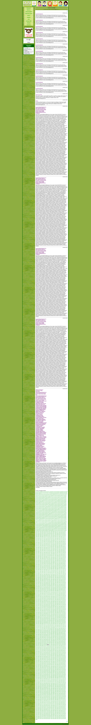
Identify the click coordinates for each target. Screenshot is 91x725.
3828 (59, 684)
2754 (55, 626)
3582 (48, 671)
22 (54, 491)
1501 (46, 558)
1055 (50, 534)
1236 (59, 543)
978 (65, 529)
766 (62, 521)
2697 (38, 623)
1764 (59, 572)
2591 (50, 617)
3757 (46, 681)
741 (57, 520)
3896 (36, 689)
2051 (57, 588)
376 (45, 505)
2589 (46, 617)
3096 (36, 645)
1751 (65, 571)
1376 (51, 551)
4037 (61, 696)
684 (65, 517)
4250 (40, 708)
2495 (50, 612)
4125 (46, 701)
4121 (38, 701)
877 (40, 526)
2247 (65, 598)
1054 (48, 534)
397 (45, 506)
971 (55, 529)
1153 (53, 539)
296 (51, 501)
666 (39, 517)
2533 (61, 614)
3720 (36, 679)
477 (39, 509)
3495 (65, 666)
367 (62, 504)
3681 (53, 676)
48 (49, 492)
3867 (42, 687)
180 (65, 496)
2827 (42, 630)
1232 (51, 543)
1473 (53, 556)
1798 (63, 574)
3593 (38, 672)
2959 (50, 637)
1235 (57, 543)
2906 (40, 635)
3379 (57, 660)
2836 (59, 630)
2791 (65, 628)
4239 (50, 707)
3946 (40, 691)
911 (59, 527)
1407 (50, 553)
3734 (63, 679)
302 (59, 501)
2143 (50, 593)
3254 (63, 653)
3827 (57, 684)
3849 (38, 686)
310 (40, 502)
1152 (51, 539)
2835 (57, 630)
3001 (38, 640)
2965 (61, 637)
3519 (50, 668)
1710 (48, 569)
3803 (42, 683)
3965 (46, 692)
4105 (38, 700)
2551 (65, 615)
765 (61, 521)
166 (45, 496)
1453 (46, 555)
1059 (57, 534)
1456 (51, 555)
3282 (55, 655)
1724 (44, 570)
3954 (55, 691)
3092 (59, 644)
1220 (59, 542)
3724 (44, 679)
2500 (59, 612)
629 (46, 515)
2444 (44, 609)
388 (62, 505)
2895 (50, 634)
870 (61, 525)
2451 (57, 609)
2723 (57, 624)
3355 (42, 659)
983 (42, 530)
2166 (63, 594)
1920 (51, 581)
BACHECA (29, 8)
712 (45, 519)
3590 (63, 671)
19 (51, 491)
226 (40, 499)
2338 (55, 603)
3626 (40, 674)
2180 (59, 595)
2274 (55, 600)
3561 (38, 670)
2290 (55, 601)
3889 (53, 688)
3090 (55, 644)
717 (52, 519)
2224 (51, 597)
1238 (63, 543)
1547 (42, 561)
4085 (61, 698)
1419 (42, 554)
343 (58, 503)
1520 (51, 559)
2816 (51, 629)
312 (43, 502)
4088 (36, 699)
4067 (57, 697)
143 (42, 495)
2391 (65, 606)
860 (46, 525)
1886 (48, 579)
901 (45, 527)
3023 (50, 641)
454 (36, 508)
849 (61, 524)
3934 (48, 690)
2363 (42, 605)
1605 (61, 563)
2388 (59, 606)
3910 (63, 689)
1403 (42, 553)
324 (61, 502)
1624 (36, 565)
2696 (36, 623)
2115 (57, 591)
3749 (61, 680)
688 (40, 518)
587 (46, 514)
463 (49, 508)
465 (52, 508)
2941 (46, 636)
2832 (51, 630)
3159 (65, 648)
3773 (46, 682)
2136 (36, 593)
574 (58, 513)
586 (45, 514)
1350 (63, 549)
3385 (38, 661)
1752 (36, 572)
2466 (55, 610)
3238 (63, 652)
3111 (65, 645)
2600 (36, 618)
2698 (40, 623)
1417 (38, 554)
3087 (50, 644)
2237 (46, 598)
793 (40, 522)
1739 (42, 571)
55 (57, 492)
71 (42, 493)
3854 (48, 686)
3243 (42, 653)
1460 (59, 555)
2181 (61, 595)
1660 (44, 567)
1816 (36, 575)
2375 (65, 605)
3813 (61, 683)
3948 (44, 691)
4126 (48, 701)
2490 (40, 612)
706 (36, 519)
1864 (36, 578)
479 (42, 509)
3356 (44, 659)
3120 (51, 646)
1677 (46, 568)
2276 (59, 600)
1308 (44, 548)
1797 (61, 574)
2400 (51, 607)
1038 (48, 533)
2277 (61, 600)
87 (59, 493)
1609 (38, 564)
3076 (59, 643)
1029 (61, 532)
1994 (40, 585)
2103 (65, 590)
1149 (46, 539)
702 (61, 518)
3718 (63, 678)
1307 (42, 548)
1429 (61, 554)
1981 (46, 584)
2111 (50, 591)
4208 (51, 705)
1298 (55, 547)
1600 (51, 563)
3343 (50, 658)
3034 (40, 642)
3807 (50, 683)
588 (48, 514)
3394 (55, 661)
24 (56, 491)
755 (46, 521)
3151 (50, 648)
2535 (65, 614)
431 (64, 507)
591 (52, 514)
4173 (46, 703)
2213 (61, 596)
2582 (63, 616)
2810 (40, 629)
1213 (46, 542)
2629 (61, 619)
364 (58, 504)
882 (48, 526)
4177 (53, 703)
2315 (42, 602)
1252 (59, 544)
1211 (42, 542)
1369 (38, 551)
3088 (51, 644)
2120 (36, 592)
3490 (55, 666)
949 (54, 528)
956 (64, 528)
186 (43, 497)
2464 (51, 610)
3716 (59, 678)
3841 (53, 685)
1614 (48, 564)
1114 (40, 537)
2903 (65, 634)
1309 (46, 548)
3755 (42, 681)
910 (58, 527)
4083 (57, 698)
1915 (42, 581)
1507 (57, 558)
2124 (44, 592)
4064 (51, 697)
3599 (50, 672)
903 (48, 527)
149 (51, 495)
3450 (40, 664)
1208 (36, 542)
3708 (44, 678)
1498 (40, 558)
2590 (48, 617)
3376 (51, 660)
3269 (61, 654)
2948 (59, 636)
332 (42, 503)
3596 (44, 672)
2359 (65, 604)
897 (39, 527)
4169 (38, 703)
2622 (48, 619)
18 (50, 491)
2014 (48, 586)
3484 (44, 666)
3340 (44, 658)
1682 (55, 568)
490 (58, 509)
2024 (36, 587)
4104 (36, 700)
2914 (55, 635)
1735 (65, 570)
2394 (40, 607)
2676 (59, 622)
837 (43, 524)
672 (48, 517)
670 (45, 517)
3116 (44, 646)
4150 (63, 702)
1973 (61, 583)
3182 (48, 649)
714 (48, 519)
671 (46, 517)
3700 (59, 677)
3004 (44, 640)
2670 (48, 622)
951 (57, 528)
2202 (40, 596)
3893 (61, 688)
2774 (63, 627)
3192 (36, 650)
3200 (51, 650)
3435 (42, 663)
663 (65, 516)
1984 (51, 584)
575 (59, 513)
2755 (57, 626)
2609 (53, 618)
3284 (59, 655)
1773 (46, 573)
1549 (46, 561)
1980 (44, 584)
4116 (59, 700)
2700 (44, 623)
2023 (65, 586)
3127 (65, 646)
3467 (42, 665)
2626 (55, 619)
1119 (50, 537)
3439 (50, 663)
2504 (36, 613)
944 (46, 528)
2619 (42, 619)
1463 (65, 555)
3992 (36, 694)
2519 (65, 613)
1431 (65, 554)
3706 (40, 678)
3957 (61, 691)
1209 (38, 542)
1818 (40, 575)
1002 (40, 531)
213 (52, 498)
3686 (63, 676)
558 (65, 512)
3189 (61, 649)
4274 (55, 709)
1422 (48, 554)
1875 (57, 578)
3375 (50, 660)
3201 (53, 650)
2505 (38, 613)
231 (48, 499)
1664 (51, 567)
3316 (59, 656)
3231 (50, 652)
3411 (57, 662)
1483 (42, 557)
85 (57, 493)
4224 (51, 706)
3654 (63, 675)
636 (57, 515)
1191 (65, 541)
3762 (55, 681)
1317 (61, 548)
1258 (40, 545)
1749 (61, 571)
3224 (36, 652)
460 (45, 508)
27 (59, 491)
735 (48, 520)
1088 (51, 535)
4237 (46, 707)
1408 (51, 553)
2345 (38, 604)
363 (57, 504)
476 (37, 509)
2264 (36, 600)
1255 (65, 544)
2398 (48, 607)
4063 (50, 697)
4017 (53, 695)
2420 (59, 608)
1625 (38, 565)
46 (47, 492)
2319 (50, 602)
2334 (48, 603)
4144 (51, 702)
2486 (63, 611)
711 (43, 519)
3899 (42, 689)
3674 (40, 676)
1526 (63, 559)
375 (43, 505)
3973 (61, 692)
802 (54, 522)
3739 (42, 680)
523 (45, 511)
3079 (65, 643)
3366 (63, 659)
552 (57, 512)
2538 (40, 615)
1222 (63, 542)
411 (65, 506)
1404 (44, 553)
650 (46, 516)
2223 (50, 597)
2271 (50, 600)
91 (63, 493)
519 (39, 511)
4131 (57, 701)
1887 (50, 579)
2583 (65, 616)
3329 (53, 657)
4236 (44, 707)
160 (36, 496)
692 (46, 518)
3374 (48, 660)
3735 (65, 679)
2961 (53, 637)
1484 (44, 557)
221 (64, 498)
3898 (40, 689)
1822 (48, 575)
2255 (50, 599)
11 (42, 491)
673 (49, 517)
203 (37, 498)
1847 (65, 576)
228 (43, 499)
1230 (48, 543)
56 (58, 492)
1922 (55, 581)
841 (49, 524)
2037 (61, 587)
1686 (63, 568)
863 (51, 525)
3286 (63, 655)
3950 (48, 691)
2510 (48, 613)
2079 (50, 589)
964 (45, 529)
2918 (63, 635)
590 (51, 514)
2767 (50, 627)
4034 (55, 696)
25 (57, 491)
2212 (59, 596)
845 (55, 524)
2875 (42, 633)
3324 (44, 657)
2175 (50, 595)
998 (64, 530)
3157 (61, 648)
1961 (38, 583)
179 (64, 496)
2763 (42, 627)
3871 (50, 687)
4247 (65, 707)
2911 (50, 635)
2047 (50, 588)
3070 (48, 643)
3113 (38, 646)
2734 (48, 625)
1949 (46, 582)
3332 (59, 657)
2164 (59, 594)
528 (52, 511)
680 (59, 517)
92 (64, 493)
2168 (36, 595)
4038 (63, 696)
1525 (61, 559)
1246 (48, 544)
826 (58, 523)
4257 (53, 708)
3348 (59, 658)
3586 (55, 671)
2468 (59, 610)
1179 (42, 541)
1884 (44, 579)
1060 (59, 534)
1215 (50, 542)
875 (37, 526)
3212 (44, 651)
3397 (61, 661)
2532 (59, 614)
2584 (36, 617)
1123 (57, 537)
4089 (38, 699)
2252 (44, 599)
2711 (65, 623)
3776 (51, 682)
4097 (53, 699)
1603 (57, 563)
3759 (50, 681)
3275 (42, 655)
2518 (63, 613)
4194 (55, 704)
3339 (42, 658)
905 (51, 527)
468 (57, 508)
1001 (38, 531)
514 (62, 510)
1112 (36, 537)
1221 (61, 542)
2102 (63, 590)
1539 (57, 560)
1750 (63, 571)
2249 (38, 599)
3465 (38, 665)
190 (49, 497)
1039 (50, 533)
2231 (65, 597)
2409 (38, 608)
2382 (48, 606)
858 (43, 525)
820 (49, 523)
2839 (65, 630)
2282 (40, 601)
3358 (48, 659)
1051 (42, 534)
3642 (40, 675)
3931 (42, 690)
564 (43, 513)
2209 (53, 596)
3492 (59, 666)
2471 (65, 610)
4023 (65, 695)
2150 (63, 593)
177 (61, 496)
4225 (53, 706)
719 (55, 519)
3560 (36, 670)
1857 (53, 577)
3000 (36, 640)
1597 (46, 563)
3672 (36, 676)
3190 (63, 649)
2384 (51, 606)
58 (60, 492)
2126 (48, 592)
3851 (42, 686)
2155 (42, 594)
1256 (36, 545)
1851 (42, 577)
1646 (48, 566)
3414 (63, 662)
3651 (57, 675)
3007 (50, 640)
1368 (36, 551)
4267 (42, 709)
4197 (61, 704)
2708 (59, 623)
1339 (42, 549)
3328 (51, 657)
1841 (53, 576)
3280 (51, 655)
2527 (50, 614)
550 (54, 512)
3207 (65, 650)
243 (65, 499)
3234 (55, 652)
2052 (59, 588)
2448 (51, 609)
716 (51, 519)
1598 (48, 563)
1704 (36, 569)
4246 (63, 707)
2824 (36, 630)
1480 (36, 557)
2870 (63, 632)
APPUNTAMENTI (28, 11)
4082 (55, 698)
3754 (40, 681)
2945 (53, 636)
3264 (51, 654)
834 (39, 524)
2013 (46, 586)
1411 (57, 553)
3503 (50, 667)
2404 (59, 607)
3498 (40, 667)
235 (54, 499)
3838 (48, 685)
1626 (40, 565)
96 (37, 494)
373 (40, 505)
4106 (40, 700)
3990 (63, 693)
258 (57, 500)
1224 (36, 543)
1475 (57, 556)
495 (65, 509)
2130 (55, 592)
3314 (55, 656)
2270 (48, 600)
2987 (42, 639)
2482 (55, 611)
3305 (38, 656)
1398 (63, 552)
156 (61, 495)
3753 (38, 681)
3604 (59, 672)
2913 (53, 635)
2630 (63, 619)
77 (48, 493)
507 (52, 510)
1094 (63, 535)
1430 (63, 554)
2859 (42, 632)
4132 (59, 701)
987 (48, 530)
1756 (44, 572)
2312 (36, 602)
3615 (50, 673)
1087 (50, 535)
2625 (53, 619)
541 (40, 512)
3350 (63, 658)
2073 (38, 589)
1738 (40, 571)
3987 (57, 693)
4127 (50, 701)
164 (42, 496)
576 (61, 513)
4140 (44, 702)
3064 (36, 643)
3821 (46, 684)
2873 (38, 633)
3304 (36, 656)
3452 (44, 664)
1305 (38, 548)
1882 (40, 579)
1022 (48, 532)
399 (48, 506)
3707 (42, 678)
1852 (44, 577)
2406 (63, 607)
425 (55, 507)
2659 (57, 621)
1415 (65, 553)
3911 (65, 689)
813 (39, 523)
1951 (50, 582)
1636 (59, 565)
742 (58, 520)
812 (37, 523)
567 (48, 513)
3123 (57, 646)
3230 (48, 652)
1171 (57, 540)
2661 (61, 621)
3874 (55, 687)
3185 (53, 649)
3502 (48, 667)
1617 (53, 564)
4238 (48, 707)
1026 (55, 532)
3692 (44, 677)
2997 (61, 639)
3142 (63, 647)
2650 (40, 621)
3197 (46, 650)
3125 (61, 646)
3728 (51, 679)
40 (41, 492)
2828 (44, 630)
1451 (42, 555)
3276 (44, 655)
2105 (38, 591)
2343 (65, 603)
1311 (50, 548)
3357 (46, 659)
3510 (63, 667)
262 (62, 500)
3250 (55, 653)
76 (47, 493)
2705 (53, 623)
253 (49, 500)
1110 (63, 536)
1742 (48, 571)
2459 (42, 610)
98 (39, 494)
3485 (46, 666)
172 (54, 496)
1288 (36, 547)
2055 (65, 588)
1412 (59, 553)
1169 (53, 540)
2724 (59, 624)
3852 (44, 686)
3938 (55, 690)
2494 (48, 612)
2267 (42, 600)
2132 (59, 592)
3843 (57, 685)
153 (57, 495)
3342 (48, 658)
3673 (38, 676)
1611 (42, 564)
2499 (57, 612)
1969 (53, 583)
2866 (55, 632)
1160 (36, 540)
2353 (53, 604)
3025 (53, 641)
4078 (48, 698)
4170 (40, 703)
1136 (51, 538)
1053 (46, 534)
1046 (63, 533)
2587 (42, 617)
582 (39, 514)
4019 (57, 695)
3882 (40, 688)
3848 (36, 686)
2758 (63, 626)
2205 (46, 596)
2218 (40, 597)
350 (37, 504)
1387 (42, 552)
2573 (46, 616)
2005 (61, 585)
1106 (55, 536)
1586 (55, 562)
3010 (55, 640)
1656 (36, 567)
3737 (38, 680)
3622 (63, 673)
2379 (42, 606)
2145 (53, 593)
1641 (38, 566)
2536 (36, 615)
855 (39, 525)
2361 (38, 605)
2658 (55, 621)
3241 (38, 653)
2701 (46, 623)
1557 (61, 561)
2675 (57, 622)
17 (49, 491)
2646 (63, 620)
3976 (36, 693)
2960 (51, 637)
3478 (63, 665)
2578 (55, 616)
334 (45, 503)
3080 (36, 644)
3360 (51, 659)
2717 (46, 624)
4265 (38, 709)
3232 (51, 652)
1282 (55, 546)
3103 (50, 645)
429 (61, 507)
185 (42, 497)
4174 (48, 703)
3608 (36, 673)
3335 (65, 657)
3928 (36, 690)
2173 (46, 595)
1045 (61, 533)
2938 (40, 636)
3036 (44, 642)
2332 (44, 603)
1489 (53, 557)
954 (61, 528)
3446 (63, 663)
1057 (53, 534)
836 (42, 524)
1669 (61, 567)
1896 (36, 580)
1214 (48, 542)
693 (48, 518)
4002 (55, 694)
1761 (53, 572)
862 (49, 525)
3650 (55, 675)
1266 (55, 545)
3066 (40, 643)
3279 (50, 655)
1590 (63, 562)
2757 (61, 626)
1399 (65, 552)
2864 (51, 632)
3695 (50, 677)
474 (65, 508)
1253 (61, 544)
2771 (57, 627)
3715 (57, 678)
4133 (61, 701)
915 (65, 527)
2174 (48, 595)
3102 (48, 645)
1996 (44, 585)
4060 (44, 697)
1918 (48, 581)
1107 (57, 536)
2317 (46, 602)
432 (65, 507)
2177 (53, 595)
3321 (38, 657)
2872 (36, 633)
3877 (61, 687)
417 (43, 507)
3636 (59, 674)
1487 (50, 557)
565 (45, 513)
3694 (48, 677)
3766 (63, 681)
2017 (53, 586)
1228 (44, 543)
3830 (63, 684)
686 (37, 518)
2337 (53, 603)
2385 (53, 606)
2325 (61, 602)
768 (65, 521)
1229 (46, 543)
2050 (55, 588)
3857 (53, 686)
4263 (65, 708)
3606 (63, 672)
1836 (44, 576)
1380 (59, 551)
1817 (38, 575)
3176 (36, 649)
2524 (44, 614)
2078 (48, 589)
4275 (57, 709)
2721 (53, 624)
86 (58, 493)
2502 (63, 612)
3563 (42, 670)
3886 (48, 688)
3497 (38, 667)
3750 (63, 680)
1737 (38, 571)
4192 (51, 704)
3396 (59, 661)
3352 (36, 659)
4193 (53, 704)
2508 (44, 613)
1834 (40, 576)
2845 (46, 631)
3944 (36, 691)
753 (43, 521)
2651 (42, 621)
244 (36, 500)
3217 (53, 651)
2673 (53, 622)
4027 (42, 696)
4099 (57, 699)
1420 (44, 554)
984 (43, 530)
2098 (55, 590)
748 (36, 521)
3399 (65, 661)
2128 (51, 592)
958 (36, 529)
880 (45, 526)
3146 (40, 648)
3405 (46, 662)
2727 (65, 624)
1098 (40, 536)
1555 (57, 561)
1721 (38, 570)
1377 (53, 551)
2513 (53, 613)
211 (49, 498)
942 (43, 528)
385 (58, 505)
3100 (44, 645)
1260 (44, 545)
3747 (57, 680)
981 (39, 530)
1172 (59, 540)
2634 (40, 620)
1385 (38, 552)
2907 (42, 635)
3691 (42, 677)
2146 (55, 593)
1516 (44, 559)
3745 (53, 680)
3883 (42, 688)
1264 (51, 545)
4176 (51, 703)
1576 (36, 562)
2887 (65, 633)
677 (55, 517)
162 (39, 496)
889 (58, 526)
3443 (57, 663)
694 (49, 518)
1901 (46, 580)
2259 (57, 599)
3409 (53, 662)
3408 (51, 662)
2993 (53, 639)
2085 (61, 589)
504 (48, 510)
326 (64, 502)
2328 (36, 603)
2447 (50, 609)
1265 (53, 545)
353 (42, 504)
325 (62, 502)
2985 (38, 639)
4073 (38, 698)
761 (55, 521)
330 (39, 503)
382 (54, 505)
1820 (44, 575)
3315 (57, 656)
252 (48, 500)
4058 (40, 697)
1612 (44, 564)
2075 (42, 589)
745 (62, 520)
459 (43, 508)
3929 (38, 690)
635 (55, 515)
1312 (51, 548)
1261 (46, 545)
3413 (61, 662)
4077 (46, 698)
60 (62, 492)
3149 (46, 648)
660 (61, 516)
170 (51, 496)
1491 (57, 557)
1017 (38, 532)
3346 (55, 658)
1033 (38, 533)
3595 (42, 672)
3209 (38, 651)
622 (36, 515)
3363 (57, 659)
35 (36, 492)
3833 (38, 685)
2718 (48, 624)
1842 (55, 576)
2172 (44, 595)
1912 (36, 581)
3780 (59, 682)
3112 (36, 646)
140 (37, 495)
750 (39, 521)
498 (39, 510)
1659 (42, 567)
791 (37, 522)
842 (51, 524)
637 (58, 515)
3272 (36, 655)
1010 (55, 531)
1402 (40, 553)
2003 (57, 585)
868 (58, 525)
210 (48, 498)
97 (38, 494)
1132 (44, 538)
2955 (42, 637)
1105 (53, 536)
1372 (44, 551)
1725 (46, 570)
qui (58, 9)
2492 (44, 612)
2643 (57, 620)
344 (59, 503)
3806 (48, 683)
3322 (40, 657)
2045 (46, 588)
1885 (46, 579)
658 (58, 516)
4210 (55, 705)
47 (48, 492)
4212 (59, 705)
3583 (50, 671)
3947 (42, 691)
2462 (48, 610)
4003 (57, 694)
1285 (61, 546)
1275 (42, 546)
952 (58, 528)
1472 (51, 556)
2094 (48, 590)
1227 (42, 543)
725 (64, 519)
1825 (53, 575)
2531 (57, 614)
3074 (55, 643)
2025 (38, 587)
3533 (46, 669)
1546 (40, 561)
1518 (48, 559)
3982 (48, 693)
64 (66, 492)
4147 (57, 702)
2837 (61, 630)
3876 (59, 687)
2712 (36, 624)
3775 (50, 682)
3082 (40, 644)
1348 (59, 549)
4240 (51, 707)
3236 (59, 652)
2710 (63, 623)
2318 (48, 602)
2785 (53, 628)
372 (39, 505)
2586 (40, 617)
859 (45, 525)
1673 (38, 568)
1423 (50, 554)
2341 (61, 603)
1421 (46, 554)
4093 (46, 699)
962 (42, 529)
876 (39, 526)
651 (48, 516)
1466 (40, 556)
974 (59, 529)
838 (45, 524)
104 (47, 494)
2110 (48, 591)
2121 (38, 592)
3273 (38, 655)
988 (49, 530)
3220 (59, 651)
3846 (63, 685)
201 (65, 497)
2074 (40, 589)
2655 (50, 621)
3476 (59, 665)
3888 (51, 688)
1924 (59, 581)
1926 (63, 581)
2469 (61, 610)
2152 (36, 594)
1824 (51, 575)
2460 (44, 610)
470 (59, 508)
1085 (46, 535)
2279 (65, 600)
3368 (36, 660)
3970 (55, 692)
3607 (65, 672)
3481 (38, 666)
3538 (55, 669)
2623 (50, 619)
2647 (65, 620)
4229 (61, 706)
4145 (53, 702)
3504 (51, 667)
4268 (44, 709)
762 (57, 521)
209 (46, 498)
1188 (59, 541)
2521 (38, 614)
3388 (44, 661)
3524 (59, 668)
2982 (63, 638)
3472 (51, 665)
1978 (40, 584)
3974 (63, 692)
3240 (36, 653)
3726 (48, 679)
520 (40, 511)
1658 (40, 567)
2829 (46, 630)
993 (57, 530)
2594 (55, 617)
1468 (44, 556)
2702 (48, 623)
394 (40, 506)
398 (46, 506)
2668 (44, 622)
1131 (42, 538)
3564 (44, 670)
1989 (61, 584)
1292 (44, 547)
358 (49, 504)
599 (64, 514)
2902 (63, 634)
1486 (48, 557)
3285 (61, 655)
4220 (44, 706)
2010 (40, 586)
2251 (42, 599)
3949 (46, 691)
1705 (38, 569)
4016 (51, 695)
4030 (48, 696)
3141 (61, 647)
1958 (63, 582)
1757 (46, 572)
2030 (48, 587)
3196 (44, 650)
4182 (63, 703)
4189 (46, 704)
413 (37, 507)
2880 (51, 633)
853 (36, 525)
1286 (63, 546)
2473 (38, 611)
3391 (50, 661)
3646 (48, 675)
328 (36, 503)
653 (51, 516)
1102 (48, 536)
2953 (38, 637)
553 (58, 512)
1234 (55, 543)
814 (40, 523)
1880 (36, 579)
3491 (57, 666)
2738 (55, 625)
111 (57, 494)
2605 (46, 618)
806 (59, 522)
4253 (46, 708)
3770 (40, 682)
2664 (36, 622)
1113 (38, 537)
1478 (63, 556)
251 (46, 500)
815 (42, 523)
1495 (65, 557)
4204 (44, 705)
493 (62, 509)
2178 (55, 595)
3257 (38, 654)
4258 (55, 708)
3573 (61, 670)
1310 (48, 548)
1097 (38, 536)
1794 (55, 574)
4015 (50, 695)
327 (65, 502)
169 (49, 496)
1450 (40, 555)
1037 (46, 533)
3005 (46, 640)
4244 (59, 707)
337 (49, 503)
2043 (42, 588)
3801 (38, 683)
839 (46, 524)
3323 (42, 657)
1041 (53, 533)
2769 (53, 627)
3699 (57, 677)
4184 (36, 704)
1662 (48, 567)
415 (40, 507)
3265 (53, 654)
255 (52, 500)
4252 (44, 708)
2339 (57, 603)
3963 (42, 692)
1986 (55, 584)
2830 (48, 630)
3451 (42, 664)
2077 (46, 589)
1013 (61, 531)
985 (45, 530)
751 (40, 521)
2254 (48, 599)
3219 (57, 651)
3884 (44, 688)
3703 (65, 677)
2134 (63, 592)
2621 (46, 619)
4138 (40, 702)
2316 (44, 602)
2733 (46, 625)
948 (52, 528)
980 (37, 530)
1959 (65, 582)
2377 (38, 606)
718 (54, 519)
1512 (36, 559)
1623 (65, 564)
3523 (57, 668)
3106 (55, 645)
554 (59, 512)
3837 (46, 685)
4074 (40, 698)
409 (62, 506)
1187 (57, 541)
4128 (51, 701)
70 (41, 493)
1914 (40, 581)
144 (43, 495)
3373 (46, 660)
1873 (53, 578)
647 (42, 516)
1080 (36, 535)
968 (51, 529)
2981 (61, 638)
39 (40, 492)
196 (58, 497)
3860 (59, 686)
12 (43, 491)
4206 (48, 705)
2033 (53, 587)
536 (64, 511)
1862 (63, 577)
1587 (57, 562)
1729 (53, 570)
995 (59, 530)
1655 (65, 566)
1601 (53, 563)
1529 (38, 560)
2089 (38, 590)
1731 (57, 570)
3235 (57, 652)
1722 (40, 570)
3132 (44, 647)
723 (61, 519)
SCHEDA (28, 17)
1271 (65, 545)
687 (39, 518)
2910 (48, 635)
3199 (50, 650)
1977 (38, 584)
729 (39, 520)
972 (57, 529)
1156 (59, 539)
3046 (63, 642)
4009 (38, 695)
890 (59, 526)
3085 (46, 644)
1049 (38, 534)
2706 (55, 623)
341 (55, 503)
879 (43, 526)
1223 (65, 542)
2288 (51, 601)
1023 (50, 532)
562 (40, 513)
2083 (57, 589)
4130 (55, 701)
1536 (51, 560)
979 (36, 530)
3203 (57, 650)
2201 (38, 596)
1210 (40, 542)
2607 (50, 618)
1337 (38, 549)
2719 (50, 624)
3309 (46, 656)
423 (52, 507)
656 (55, 516)
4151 (65, 702)
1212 (44, 542)
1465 (38, 556)
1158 (63, 539)
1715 (57, 569)
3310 (48, 656)
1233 (53, 543)
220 (62, 498)
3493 (61, 666)
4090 (40, 699)
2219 (42, 597)
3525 (61, 668)
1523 (57, 559)
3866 (40, 687)
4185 (38, 704)
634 (54, 515)
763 (58, 521)
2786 (55, 628)
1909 (61, 580)
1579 (42, 562)
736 (49, 520)
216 (57, 498)
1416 (36, 554)
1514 (40, 559)
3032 (36, 642)
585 (43, 514)
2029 (46, 587)
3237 (61, 652)
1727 (50, 570)
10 (41, 491)
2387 (57, 606)
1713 (53, 569)
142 (40, 495)
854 (37, 525)
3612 (44, 673)
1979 (42, 584)
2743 (65, 625)
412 (36, 507)
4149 (61, 702)
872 (64, 525)
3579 (42, 671)
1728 (51, 570)
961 (40, 529)
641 (64, 515)
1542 (63, 560)
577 (62, 513)
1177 (38, 541)
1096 (36, 536)
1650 (55, 566)
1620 (59, 564)
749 (37, 521)
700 (58, 518)
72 (43, 493)
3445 (61, 663)
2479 (50, 611)
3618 (55, 673)
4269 (46, 709)
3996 (44, 694)
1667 (57, 567)
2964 (59, 637)
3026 (55, 641)
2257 (53, 599)
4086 (63, 698)
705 (65, 518)
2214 (63, 596)
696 (52, 518)
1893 (61, 579)
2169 (38, 595)
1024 (51, 532)
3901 (46, 689)
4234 (40, 707)
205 (40, 498)
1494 (63, 557)
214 (54, 498)
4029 (46, 696)
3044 (59, 642)
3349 (61, 658)
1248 (51, 544)
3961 (38, 692)
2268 (44, 600)
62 (64, 492)
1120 (51, 537)
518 (37, 511)
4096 (51, 699)
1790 (48, 574)
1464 (36, 556)
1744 (51, 571)
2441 (38, 609)
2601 (38, 618)
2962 (55, 637)
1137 (53, 538)
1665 (53, 567)
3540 (59, 669)
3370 (40, 660)
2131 (57, 592)
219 (61, 498)
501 (43, 510)
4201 (38, 705)
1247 (50, 544)
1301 (61, 547)
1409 (53, 553)
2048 (51, 588)
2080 (51, 589)
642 (65, 515)
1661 (46, 567)
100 (41, 494)
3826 (55, 684)
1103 (50, 536)
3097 (38, 645)
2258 (55, 599)
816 (43, 523)
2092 (44, 590)
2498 (55, 612)
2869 (61, 632)
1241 (38, 544)
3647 (50, 675)
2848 (51, 631)
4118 (63, 700)
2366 (48, 605)
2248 (36, 599)
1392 (51, 552)
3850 (40, 686)
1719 (65, 569)
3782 (63, 682)
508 (54, 510)
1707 (42, 569)
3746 (55, 680)
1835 (42, 576)
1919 (50, 581)
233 (51, 499)
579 (65, 513)
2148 (59, 593)
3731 (57, 679)
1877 (61, 578)
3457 (53, 664)
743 (59, 520)
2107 (42, 591)
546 (48, 512)
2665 (38, 622)
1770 (40, 573)
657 (57, 516)
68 (39, 493)
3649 (53, 675)
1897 (38, 580)
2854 (63, 631)
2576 (51, 616)
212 (51, 498)
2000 (51, 585)
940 (40, 528)
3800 (36, 683)
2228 (59, 597)
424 (54, 507)
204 (39, 498)
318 (52, 502)
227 (42, 499)
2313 (38, 602)
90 (62, 493)
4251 (42, 708)
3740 (44, 680)
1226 (40, 543)
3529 (38, 669)
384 (57, 505)
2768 (51, 627)
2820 (59, 629)
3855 (50, 686)
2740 (59, 625)
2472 (36, 611)
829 (62, 523)
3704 (36, 678)
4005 (61, 694)
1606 (63, 563)
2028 (44, 587)
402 (52, 506)
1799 (65, 574)
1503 (50, 558)
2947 (57, 636)
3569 (53, 670)
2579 (57, 616)
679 (58, 517)
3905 (53, 689)
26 (58, 491)
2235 (42, 598)
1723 (42, 570)
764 (59, 521)
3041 (53, 642)
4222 (48, 706)
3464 (36, 665)
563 (42, 513)
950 (55, 528)
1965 (46, 583)
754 (45, 521)
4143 (50, 702)
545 (46, 512)
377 (46, 505)
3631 (50, 674)
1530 (40, 560)
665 (37, 517)
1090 (55, 535)
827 (59, 523)
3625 (38, 674)
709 (40, 519)
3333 (61, 657)
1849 (38, 577)
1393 (53, 552)
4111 (50, 700)
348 (65, 503)
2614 (63, 618)
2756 (59, 626)
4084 (59, 698)
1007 (50, 531)
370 (36, 505)
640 (62, 515)
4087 (65, 698)
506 (51, 510)
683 (64, 517)
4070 (63, 697)
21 (53, 491)
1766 (63, 572)
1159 (65, 539)
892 (62, 526)
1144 (36, 539)
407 (59, 506)
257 (55, 500)
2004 (59, 585)
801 (52, 522)
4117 (61, 700)
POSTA (28, 15)
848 (59, 524)
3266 (55, 654)
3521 (53, 668)
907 (54, 527)
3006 (48, 640)
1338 (40, 549)
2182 (63, 595)
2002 (55, 585)
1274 (40, 546)
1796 (59, 574)
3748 (59, 680)
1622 (63, 564)
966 (48, 529)
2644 (59, 620)
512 (59, 510)
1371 (42, 551)
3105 (53, 645)
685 (36, 518)
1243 (42, 544)
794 (42, 522)
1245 (46, 544)
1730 (55, 570)
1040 (51, 533)
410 (64, 506)
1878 (63, 578)
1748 (59, 571)
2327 (65, 602)
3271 (65, 654)
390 (65, 505)
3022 (48, 641)
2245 (61, 598)
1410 (55, 553)
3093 (61, 644)
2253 (46, 599)
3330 (55, 657)
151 (54, 495)
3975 (65, 692)
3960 (36, 692)
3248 (51, 653)
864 (52, 525)
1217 (53, 542)
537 (65, 511)
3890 (55, 688)
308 (37, 502)
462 (48, 508)
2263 (65, 599)
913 (62, 527)
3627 (42, 674)
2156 (44, 594)
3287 (65, 655)
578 (64, 513)
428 (59, 507)
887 (55, 526)
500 (42, 510)
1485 (46, 557)
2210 (55, 596)
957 (65, 528)
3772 (44, 682)
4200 (36, 705)
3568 (51, 670)
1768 (36, 573)
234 (52, 499)
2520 (36, 614)
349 (36, 504)
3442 (55, 663)
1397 (61, 552)
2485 (61, 611)
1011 (57, 531)
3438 (48, 663)
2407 (65, 607)
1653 (61, 566)
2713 (38, 624)
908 (55, 527)
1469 (46, 556)
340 (54, 503)
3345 (53, 658)
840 (48, 524)
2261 (61, 599)
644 (37, 516)
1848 (36, 577)
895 (36, 527)
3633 (53, 674)
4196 (59, 704)
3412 (59, 662)
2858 (40, 632)
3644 (44, 675)
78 (49, 493)
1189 (61, 541)
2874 (40, 633)
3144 (36, 648)
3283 (57, 655)
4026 (40, 696)
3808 (51, 683)
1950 (48, 582)
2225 (53, 597)
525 (48, 511)
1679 (50, 568)
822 (52, 523)
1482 (40, 557)
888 (57, 526)
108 (53, 494)
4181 (61, 703)
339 (52, 503)
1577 (38, 562)
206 (42, 498)
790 (36, 522)
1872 (51, 578)
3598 (48, 672)
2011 (42, 586)
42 (43, 492)
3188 (59, 649)
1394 (55, 552)
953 (59, 528)
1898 (40, 580)
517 (36, 511)
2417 (53, 608)
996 (61, 530)
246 (39, 500)
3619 (57, 673)
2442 (40, 609)
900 (43, 527)
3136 (51, 647)
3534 (48, 669)
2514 (55, 613)
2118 (63, 591)
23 (55, 491)
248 (42, 500)
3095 (65, 644)
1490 (55, 557)
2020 (59, 586)
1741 (46, 571)
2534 (63, 614)
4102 (63, 699)
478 (40, 509)
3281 (53, 655)
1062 (63, 534)
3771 (42, 682)
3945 (38, 691)
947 (51, 528)
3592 (36, 672)
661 (62, 516)
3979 (42, 693)
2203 (42, 596)
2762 (40, 627)
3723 (42, 679)
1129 (38, 538)
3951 (50, 691)
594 (57, 514)
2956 (44, 637)
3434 (40, 663)
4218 (40, 706)
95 (36, 494)
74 (45, 493)
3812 (59, 683)
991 (54, 530)
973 (58, 529)
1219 (57, 542)
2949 (61, 636)
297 (52, 501)
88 (60, 493)
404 (55, 506)
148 (49, 495)
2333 (46, 603)
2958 (48, 637)
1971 (57, 583)
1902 (48, 580)
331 (40, 503)
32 (64, 491)
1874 (55, 578)
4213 (61, 705)
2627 (57, 619)
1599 (50, 563)
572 (55, 513)
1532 (44, 560)
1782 (63, 573)
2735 (50, 625)
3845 (61, 685)
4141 (46, 702)
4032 (51, 696)
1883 (42, 579)
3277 (46, 655)
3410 (55, 662)
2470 (63, 610)
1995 (42, 585)
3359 (50, 659)
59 (61, 492)
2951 (65, 636)
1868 (44, 578)
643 (36, 516)
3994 (40, 694)
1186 (55, 541)
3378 (55, 660)
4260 (59, 708)
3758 (48, 681)
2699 (42, 623)
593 (55, 514)
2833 (53, 630)
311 (42, 502)
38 (39, 492)
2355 (57, 604)
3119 (50, 646)
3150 (48, 648)
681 (61, 517)
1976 (36, 584)
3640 (36, 675)
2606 (48, 618)
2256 (51, 599)
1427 (57, 554)
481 (45, 509)
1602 (55, 563)
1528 (36, 560)
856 (40, 525)
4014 (48, 695)
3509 (61, 667)
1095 (65, 535)
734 (46, 520)
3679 (50, 676)
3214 (48, 651)
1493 (61, 557)
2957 (46, 637)
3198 (48, 650)
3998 (48, 694)
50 (51, 492)
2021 (61, 586)
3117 (46, 646)
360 (52, 504)
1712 (51, 569)
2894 (48, 634)
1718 (63, 569)
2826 (40, 630)
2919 (65, 635)
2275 (57, 600)
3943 (65, 690)
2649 (38, 621)
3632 (51, 674)
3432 (36, 663)
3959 (65, 691)
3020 (44, 641)
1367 (65, 550)
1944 (36, 582)
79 (50, 493)
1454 (48, 555)
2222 (48, 597)
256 (54, 500)
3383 (65, 660)
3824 (51, 684)
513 (61, 510)
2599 (65, 617)
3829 (61, 684)
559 (36, 513)
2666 (40, 622)
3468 (44, 665)
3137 (53, 647)
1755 (42, 572)
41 (42, 492)
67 (38, 493)
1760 (51, 572)
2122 (40, 592)
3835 (42, 685)
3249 (53, 653)
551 (55, 512)
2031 (50, 587)
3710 (48, 678)
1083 (42, 535)
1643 (42, 566)
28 (60, 491)
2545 (53, 615)
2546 (55, 615)
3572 (59, 670)
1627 (42, 565)
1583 (50, 562)
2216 (36, 597)
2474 (40, 611)
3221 (61, 651)
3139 (57, 647)
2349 (46, 604)
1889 (53, 579)
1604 (59, 563)
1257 (38, 545)
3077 (61, 643)
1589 (61, 562)
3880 (36, 688)
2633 (38, 620)
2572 (44, 616)
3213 (46, 651)
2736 (51, 625)
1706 (40, 569)
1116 (44, 537)
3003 (42, 640)
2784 (51, 628)
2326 (63, 602)
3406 (48, 662)
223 (36, 499)
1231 (50, 543)
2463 (50, 610)
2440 (36, 609)
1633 (53, 565)
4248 (36, 708)
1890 (55, 579)
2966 (63, 637)
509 (55, 510)
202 (36, 498)
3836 (44, 685)
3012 (59, 640)
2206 (48, 596)
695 (51, 518)
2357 (61, 604)
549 (52, 512)
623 (37, 515)
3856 (51, 686)
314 (46, 502)
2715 (42, 624)
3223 (65, 651)
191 (51, 497)
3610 (40, 673)
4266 (40, 709)
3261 (46, 654)
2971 (42, 638)
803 (55, 522)
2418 (55, 608)
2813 (46, 629)
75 (46, 493)
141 (39, 495)
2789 (61, 628)
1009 (53, 531)
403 (54, 506)
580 (36, 514)
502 (45, 510)
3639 (65, 674)
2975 (50, 638)
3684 (59, 676)
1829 (61, 575)
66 (37, 493)
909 (57, 527)
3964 (44, 692)
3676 (44, 676)
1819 (42, 575)
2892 (44, 634)
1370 (40, 551)
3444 (59, 663)
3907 (57, 689)
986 (46, 530)
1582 (48, 562)
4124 (44, 701)
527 (51, 511)
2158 (48, 594)
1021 (46, 532)
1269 (61, 545)
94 (66, 493)
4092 (44, 699)
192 (52, 497)
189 (48, 497)
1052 (44, 534)
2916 (59, 635)
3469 (46, 665)
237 (57, 499)
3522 (55, 668)
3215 (50, 651)
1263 (50, 545)
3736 (36, 680)
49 (50, 492)
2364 (44, 605)
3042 (55, 642)
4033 (53, 696)
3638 (63, 674)
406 (58, 506)
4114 (55, 700)
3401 (38, 662)
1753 (38, 572)
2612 (59, 618)
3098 (40, 645)
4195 (57, 704)
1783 (65, 573)
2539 (42, 615)
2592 (51, 617)
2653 (46, 621)
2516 (59, 613)
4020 (59, 695)
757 (49, 521)
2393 (38, 607)
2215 (65, 596)
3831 (65, 684)
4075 (42, 698)
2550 (63, 615)
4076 (44, 698)
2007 (65, 585)
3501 (46, 667)
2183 (65, 595)
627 (43, 515)
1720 (36, 570)
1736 (36, 571)
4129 (53, 701)
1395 (57, 552)
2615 (65, 618)
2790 (63, 628)
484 (49, 509)
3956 (59, 691)
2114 (55, 591)
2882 (55, 633)
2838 (63, 630)
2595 (57, 617)
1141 (61, 538)
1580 (44, 562)
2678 (63, 622)
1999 (50, 585)
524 (46, 511)
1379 (57, 551)
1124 (59, 537)
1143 (65, 538)
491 (59, 509)
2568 (36, 616)
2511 (50, 613)
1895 (65, 579)
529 (54, 511)
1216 (51, 542)
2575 (50, 616)
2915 (57, 635)
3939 (57, 690)
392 (37, 506)
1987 (57, 584)
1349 (61, 549)
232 (49, 499)
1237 (61, 543)
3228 (44, 652)
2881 (53, 633)
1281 (53, 546)
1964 (44, 583)
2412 (44, 608)
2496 (51, 612)
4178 (55, 703)
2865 (53, 632)
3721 (38, 679)
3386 (40, 661)
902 (46, 527)
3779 (57, 682)
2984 (36, 639)
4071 (65, 697)
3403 (42, 662)
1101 (46, 536)
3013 (61, 640)
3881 (38, 688)
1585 (53, 562)
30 (62, 491)
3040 (51, 642)
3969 (53, 692)
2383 (50, 606)
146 (46, 495)
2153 (38, 594)
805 (58, 522)
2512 (51, 613)
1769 (38, 573)
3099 (42, 645)
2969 (38, 638)
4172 (44, 703)
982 (40, 530)
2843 (42, 631)
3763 (57, 681)
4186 (40, 704)
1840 (51, 576)
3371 (42, 660)
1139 (57, 538)
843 (52, 524)
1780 (59, 573)
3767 (65, 681)
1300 (59, 547)
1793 (53, 574)
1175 (65, 540)
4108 (44, 700)
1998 (48, 585)
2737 (53, 625)
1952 (51, 582)
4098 (55, 699)
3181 (46, 649)
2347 (42, 604)
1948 (44, 582)
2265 (38, 600)
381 (52, 505)
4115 (57, 700)
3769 (38, 682)
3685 (61, 676)
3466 (40, 665)
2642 (55, 620)
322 (58, 502)
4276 (59, 709)
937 (36, 528)
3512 (36, 668)
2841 (38, 631)
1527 (65, 559)
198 (61, 497)
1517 (46, 559)
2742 (63, 625)
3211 (42, 651)
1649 (53, 566)
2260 (59, 599)
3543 (65, 669)
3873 (53, 687)
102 (44, 494)
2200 (36, 596)
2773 (61, 627)
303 (61, 501)
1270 (63, 545)
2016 (51, 586)
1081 (38, 535)
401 (51, 506)
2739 (57, 625)
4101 (61, 699)
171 (52, 496)
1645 (46, 566)
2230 (63, 597)
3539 (57, 669)
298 (54, 501)
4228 (59, 706)
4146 (55, 702)
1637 (61, 565)
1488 (51, 557)
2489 (38, 612)
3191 (65, 649)
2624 (51, 619)
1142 (63, 538)
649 (45, 516)
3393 (53, 661)
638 (59, 515)
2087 (65, 589)
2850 (55, 631)
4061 (46, 697)
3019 (42, 641)
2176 (51, 595)
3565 (46, 670)
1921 (53, 581)
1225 (38, 543)
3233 (53, 652)
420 (48, 507)
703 (62, 518)
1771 (42, 573)
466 (54, 508)
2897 (53, 634)
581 (37, 514)
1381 (61, 551)
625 (40, 515)
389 (64, 505)
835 (40, 524)
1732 (59, 570)
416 (42, 507)
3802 (40, 683)
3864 (36, 687)
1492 (59, 557)
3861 (61, 686)
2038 (63, 587)
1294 (48, 547)
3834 (40, 685)
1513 (38, 559)
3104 (51, 645)
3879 (65, 687)
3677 (46, 676)
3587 (57, 671)
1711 (50, 569)
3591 (65, 671)
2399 (50, 607)
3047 (65, 642)
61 (63, 492)
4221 (46, 706)
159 (65, 495)
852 (65, 524)
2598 (63, 617)
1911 (65, 580)
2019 (57, 586)
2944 (51, 636)
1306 (40, 548)
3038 (48, 642)
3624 (36, 674)
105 (49, 494)
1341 (46, 549)
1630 (48, 565)
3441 (53, 663)
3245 (46, 653)
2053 (61, 588)
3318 (63, 656)
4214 (63, 705)
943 (45, 528)
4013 (46, 695)
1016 (36, 532)
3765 (61, 681)
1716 (59, 569)
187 (45, 497)
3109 (61, 645)
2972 (44, 638)
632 (51, 515)
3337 (38, 658)
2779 (42, 628)
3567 (50, 670)
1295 (50, 547)
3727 (50, 679)
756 (48, 521)
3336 (36, 658)
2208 (51, 596)
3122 (55, 646)
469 (58, 508)
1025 (53, 532)
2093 (46, 590)
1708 (44, 569)
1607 (65, 563)
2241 (53, 598)
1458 (55, 555)
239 (59, 499)
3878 (63, 687)
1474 (55, 556)
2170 (40, 595)
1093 (61, 535)
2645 (61, 620)
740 (55, 520)
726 (65, 519)
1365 (61, 550)
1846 (63, 576)
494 (64, 509)
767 (64, 521)
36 (37, 492)
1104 (51, 536)
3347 (57, 658)
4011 (42, 695)
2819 (57, 629)
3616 (51, 673)
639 (61, 515)
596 (59, 514)
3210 (40, 651)
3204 (59, 650)
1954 (55, 582)
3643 (42, 675)
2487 (65, 611)
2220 (44, 597)
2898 (55, 634)
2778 (40, 628)
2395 (42, 607)
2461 (46, 610)
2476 (44, 611)
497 (37, 510)
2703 (50, 623)
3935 (50, 690)
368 (64, 504)
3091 (57, 644)
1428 (59, 554)
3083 (42, 644)
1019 (42, 532)
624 (39, 515)
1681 (53, 568)
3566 (48, 670)
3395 (57, 661)
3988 (59, 693)
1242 (40, 544)
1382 (63, 551)
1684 (59, 568)
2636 (44, 620)
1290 (40, 547)
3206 (63, 650)
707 (37, 519)
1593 (38, 563)
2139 (42, 593)
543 (43, 512)
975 (61, 529)
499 (40, 510)
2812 (44, 629)
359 (51, 504)
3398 (63, 661)
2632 (36, 620)
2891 (42, 634)
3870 (48, 687)
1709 (46, 569)
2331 (42, 603)
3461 (61, 664)
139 (36, 495)
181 (36, 497)
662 (64, 516)
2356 (59, 604)
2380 (44, 606)
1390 (48, 552)
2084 (59, 589)
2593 (53, 617)
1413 (61, 553)
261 (61, 500)
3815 (65, 683)
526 (49, 511)
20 (52, 491)
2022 (63, 586)
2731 (42, 625)
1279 (50, 546)
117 (66, 494)
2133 (61, 592)
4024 (36, 696)
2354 (55, 604)
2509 (46, 613)
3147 (42, 648)
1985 (53, 584)
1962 (40, 583)
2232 (36, 598)
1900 (44, 580)
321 (57, 502)
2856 (36, 632)
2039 (65, 587)
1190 (63, 541)
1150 (48, 539)
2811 (42, 629)
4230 (63, 706)
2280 (36, 601)
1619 (57, 564)
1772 (44, 573)
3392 (51, 661)
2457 (38, 610)
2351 (50, 604)
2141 (46, 593)
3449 (38, 664)
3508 (59, 667)
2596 (59, 617)
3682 (55, 676)
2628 (59, 619)
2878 (48, 633)
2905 (38, 635)
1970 (55, 583)
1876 (59, 578)
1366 (63, 550)
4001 (53, 694)
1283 (57, 546)
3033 (38, 642)
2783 (50, 628)
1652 (59, 566)
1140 (59, 538)
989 (51, 530)
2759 (65, 626)
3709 (46, 678)
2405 (61, 607)
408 (61, 506)
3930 (40, 690)
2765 (46, 627)
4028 (44, 696)
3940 (59, 690)
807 (61, 522)
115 (63, 494)
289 (40, 501)
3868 (44, 687)
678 (57, 517)
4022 (63, 695)
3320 (36, 657)
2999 (65, 639)
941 (42, 528)
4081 (53, 698)
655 (54, 516)
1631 (50, 565)
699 (57, 518)
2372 (59, 605)
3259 (42, 654)
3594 (40, 672)
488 (55, 509)
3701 (61, 677)
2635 (42, 620)
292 (45, 501)
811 (36, 523)
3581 (46, 671)
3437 (46, 663)
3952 (51, 691)
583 (40, 514)
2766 (48, 627)
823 (54, 523)
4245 (61, 707)
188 (46, 497)
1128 (36, 538)
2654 (48, 621)
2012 (44, 586)
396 (43, 506)
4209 (53, 705)
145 (45, 495)
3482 (40, 666)
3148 (44, 648)
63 (65, 492)
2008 (36, 586)
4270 (48, 709)
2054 (63, 588)
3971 (57, 692)
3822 (48, 684)
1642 (40, 566)
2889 (38, 634)
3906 (55, 689)
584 (42, 514)
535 (62, 511)
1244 (44, 544)
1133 (46, 538)
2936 (36, 636)
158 (64, 495)
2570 (40, 616)
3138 (55, 647)
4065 (53, 697)
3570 (55, 670)
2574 (48, 616)
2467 (57, 610)
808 (62, 522)
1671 (65, 567)
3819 (42, 684)
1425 (53, 554)
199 (62, 497)
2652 (44, 621)
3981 (46, 693)
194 (55, 497)
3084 (44, 644)
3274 (40, 655)
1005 (46, 531)
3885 (46, 688)
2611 (57, 618)
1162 (40, 540)
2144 (51, 593)
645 (39, 516)
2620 (44, 619)
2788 (59, 628)
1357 (46, 550)
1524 (59, 559)
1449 (38, 555)
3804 (44, 683)
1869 (46, 578)
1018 (40, 532)
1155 (57, 539)
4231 (65, 706)
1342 (48, 549)
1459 (57, 555)
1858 (55, 577)
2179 (57, 595)
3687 (65, 676)
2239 (50, 598)
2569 (38, 616)
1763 (57, 572)
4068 (59, 697)
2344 (36, 604)
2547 (57, 615)
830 (64, 523)
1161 (38, 540)
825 (57, 523)
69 (40, 493)
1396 (59, 552)
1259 (42, 545)
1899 (42, 580)
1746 (55, 571)
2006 (63, 585)
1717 (61, 569)
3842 (55, 685)
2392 (36, 607)
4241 (53, 707)
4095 (50, 699)
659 (59, 516)
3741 (46, 680)
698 (55, 518)
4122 (40, 701)
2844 (44, 631)
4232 (36, 707)
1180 (44, 541)
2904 (36, 635)
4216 (36, 706)
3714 (55, 678)
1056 (51, 534)
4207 (50, 705)
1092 (59, 535)
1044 (59, 533)
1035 (42, 533)
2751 (50, 626)
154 (58, 495)
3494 (63, 666)
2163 (57, 594)
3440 (51, 663)
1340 (44, 549)
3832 (36, 685)
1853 (46, 577)
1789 (46, 574)
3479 (65, 665)
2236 (44, 598)
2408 (36, 608)
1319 (65, 548)
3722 (40, 679)
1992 (36, 585)
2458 (40, 610)
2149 (61, 593)
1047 (65, 533)
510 (57, 510)
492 (61, 509)
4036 (59, 696)
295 (49, 501)
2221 (46, 597)
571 (54, 513)
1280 (51, 546)
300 (57, 501)
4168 (36, 703)
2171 (42, 595)
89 (61, 493)
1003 (42, 531)
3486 (48, 666)
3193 (38, 650)
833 (37, 524)
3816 (36, 684)
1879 (65, 578)
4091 (42, 699)
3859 (57, 686)
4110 (48, 700)
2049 (53, 588)
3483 (42, 666)
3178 (40, 649)
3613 (46, 673)
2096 (51, 590)
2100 (59, 590)
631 (49, 515)
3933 (46, 690)
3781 (61, 682)
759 (52, 521)
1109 (61, 536)
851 (64, 524)
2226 (55, 597)
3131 (42, 647)
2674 (55, 622)
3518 (48, 668)
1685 (61, 568)
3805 (46, 683)
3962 (40, 692)
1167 (50, 540)
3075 (57, 643)
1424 (51, 554)
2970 (40, 638)
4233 (38, 707)
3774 (48, 682)
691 (45, 518)
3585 (53, 671)
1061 (61, 534)
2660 (59, 621)
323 (59, 502)
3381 (61, 660)
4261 (61, 708)
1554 (55, 561)
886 (54, 526)
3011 (57, 640)
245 (37, 500)
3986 (55, 693)
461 (46, 508)
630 (48, 515)
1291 (42, 547)
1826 (55, 575)
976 (62, 529)
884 (51, 526)
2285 (46, 601)
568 (49, 513)
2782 (48, 628)
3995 (42, 694)
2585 (38, 617)
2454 (63, 609)
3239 (65, 652)
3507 (57, 667)
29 (61, 491)
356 (46, 504)
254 (51, 500)
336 (48, 503)
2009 (38, 586)
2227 (57, 597)
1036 (44, 533)
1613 (46, 564)
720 (57, 519)
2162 (55, 594)
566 (46, 513)
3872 (51, 687)
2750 (48, 626)
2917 (61, 635)
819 (48, 523)
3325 (46, 657)
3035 (42, 642)
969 (52, 529)
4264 (36, 709)
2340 (59, 603)
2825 (38, 630)
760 (54, 521)
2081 (53, 589)
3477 (61, 665)
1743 (50, 571)
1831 (65, 575)
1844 (59, 576)
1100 (44, 536)
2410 (40, 608)
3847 (65, 685)
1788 (44, 574)
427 (58, 507)
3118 (48, 646)
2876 (44, 633)
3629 (46, 674)
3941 (61, 690)
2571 (42, 616)
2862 (48, 632)
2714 (40, 624)
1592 (36, 563)
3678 (48, 676)
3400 (36, 662)
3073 (53, 643)
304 (62, 501)
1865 (38, 578)
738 (52, 520)
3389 (46, 661)
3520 (51, 668)
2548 (59, 615)
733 (45, 520)
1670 (63, 567)
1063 (65, 534)
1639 (65, 565)
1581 (46, 562)
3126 (63, 646)
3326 (48, 657)
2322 (55, 602)
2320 (51, 602)
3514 (40, 668)
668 (42, 517)
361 (54, 504)
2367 (50, 605)
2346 (40, 604)
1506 (55, 558)
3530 (40, 669)
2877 (46, 633)
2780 (44, 628)
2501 (61, 612)
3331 (57, 657)
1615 (50, 564)
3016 (36, 641)
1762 (55, 572)
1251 (57, 544)
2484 (59, 611)
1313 (53, 548)
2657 (53, 621)
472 (62, 508)
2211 (57, 596)
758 (51, 521)
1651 (57, 566)
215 (55, 498)
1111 (65, 536)
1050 (40, 534)
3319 (65, 656)
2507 (42, 613)
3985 (53, 693)
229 (45, 499)
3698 (55, 677)
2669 (46, 622)
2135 (65, 592)
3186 (55, 649)
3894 (63, 688)
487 (54, 509)
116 (65, 494)
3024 (51, 641)
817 (45, 523)
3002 (40, 640)
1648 (51, 566)
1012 (59, 531)
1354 (40, 550)
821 (51, 523)
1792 (51, 574)
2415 (50, 608)
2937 (38, 636)
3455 (50, 664)
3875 (57, 687)
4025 (38, 696)
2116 (59, 591)
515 (64, 510)
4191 (50, 704)
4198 (63, 704)
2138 (40, 593)
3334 (63, 657)
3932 (44, 690)
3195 (42, 650)
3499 (42, 667)
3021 (46, 641)
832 (36, 524)
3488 (51, 666)
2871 (65, 632)
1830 (63, 575)
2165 (61, 594)
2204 (44, 596)
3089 (53, 644)
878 (42, 526)
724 (62, 519)
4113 (53, 700)
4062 (48, 697)
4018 (55, 695)
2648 (36, 621)
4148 (59, 702)
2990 (48, 639)
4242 (55, 707)
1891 (57, 579)
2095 (50, 590)
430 (62, 507)
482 (46, 509)
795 (43, 522)
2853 (61, 631)
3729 (53, 679)
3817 (38, 684)
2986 (40, 639)
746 (64, 520)
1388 (44, 552)
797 (46, 522)
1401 (38, 553)
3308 (44, 656)
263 (64, 500)
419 (46, 507)
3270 (63, 654)
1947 (42, 582)
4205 (46, 705)
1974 (63, 583)
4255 (50, 708)
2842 (40, 631)
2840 (36, 631)
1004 (44, 531)
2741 (61, 625)
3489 (53, 666)
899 (42, 527)
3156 (59, 648)
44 (45, 492)
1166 (48, 540)
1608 (36, 564)
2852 (59, 631)
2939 (42, 636)
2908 (44, 635)
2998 (63, 639)
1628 (44, 565)
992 (55, 530)
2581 (61, 616)
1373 (46, 551)
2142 (48, 593)
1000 (36, 531)
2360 (36, 605)
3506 (55, 667)
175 (58, 496)
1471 (50, 556)
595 (58, 514)
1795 (57, 574)
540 (39, 512)
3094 (63, 644)
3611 (42, 673)
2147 (57, 593)
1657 (38, 567)
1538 (55, 560)
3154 (55, 648)
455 (37, 508)
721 (58, 519)
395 (42, 506)
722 (59, 519)
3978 (40, 693)
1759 (50, 572)
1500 (44, 558)
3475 (57, 665)
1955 (57, 582)
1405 (46, 553)
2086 (63, 589)
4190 (48, 704)
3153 (53, 648)
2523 (42, 614)
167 (46, 496)
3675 (42, 676)
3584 (51, 671)
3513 (38, 668)
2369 (53, 605)
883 (49, 526)
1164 (44, 540)
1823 (50, 575)
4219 (42, 706)
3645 (46, 675)
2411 (42, 608)
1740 (44, 571)
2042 (40, 588)
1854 (48, 577)
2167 (65, 594)
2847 (50, 631)
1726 (48, 570)
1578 (40, 562)
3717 (61, 678)
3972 (59, 692)
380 (51, 505)
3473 (53, 665)
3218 (55, 651)
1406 (48, 553)
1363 (57, 550)
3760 (51, 681)
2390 (63, 606)
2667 (42, 622)
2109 (46, 591)
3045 (61, 642)
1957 (61, 582)
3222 (63, 651)
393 (39, 506)
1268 (59, 545)
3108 (59, 645)
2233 (38, 598)
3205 (61, 650)
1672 (36, 568)
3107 (57, 645)
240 (61, 499)
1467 (42, 556)
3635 (57, 674)
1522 (55, 559)
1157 (61, 539)
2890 (40, 634)
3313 (53, 656)
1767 (65, 572)
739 (54, 520)
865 (54, 525)
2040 (36, 588)
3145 (38, 648)
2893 (46, 634)
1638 (63, 565)
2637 (46, 620)
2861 (46, 632)
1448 (36, 555)
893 (64, 526)
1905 (53, 580)
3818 (40, 684)
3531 (42, 669)
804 (57, 522)
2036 (59, 587)
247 (40, 500)
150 (52, 495)
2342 (63, 603)
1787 (42, 574)
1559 (65, 561)
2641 (53, 620)
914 (64, 527)
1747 (57, 571)
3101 (46, 645)
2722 (55, 624)
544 (45, 512)
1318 (63, 548)
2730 (40, 625)
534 (61, 511)
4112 (51, 700)
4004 (59, 694)
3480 (36, 666)
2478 (48, 611)
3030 (63, 641)
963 (43, 529)
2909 (46, 635)
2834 (55, 630)
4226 (55, 706)
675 (52, 517)
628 (45, 515)
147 (48, 495)
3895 (65, 688)
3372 (44, 660)
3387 (42, 661)
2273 (53, 600)
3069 (46, 643)
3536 (51, 669)
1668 (59, 567)
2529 (53, 614)
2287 (50, 601)
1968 (51, 583)
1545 (38, 561)
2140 (44, 593)
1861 (61, 577)
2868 (59, 632)
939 (39, 528)
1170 (55, 540)
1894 (63, 579)
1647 (50, 566)
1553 (53, 561)
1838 (48, 576)
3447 (65, 663)
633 (52, 515)
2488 (36, 612)
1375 (50, 551)
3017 (38, 641)
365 (59, 504)
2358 (63, 604)
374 (42, 505)
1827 (57, 575)
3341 (46, 658)
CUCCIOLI (29, 24)
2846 (48, 631)
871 (62, 525)
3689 (38, 677)
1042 (55, 533)
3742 (48, 680)
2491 (42, 612)
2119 (65, 591)
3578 (40, 671)
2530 (55, 614)
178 (62, 496)
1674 (40, 568)
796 (45, 522)
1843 (57, 576)
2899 (57, 634)
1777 (53, 573)
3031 (65, 641)
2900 (59, 634)
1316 (59, 548)
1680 (51, 568)
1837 (46, 576)
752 (42, 521)
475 (36, 509)
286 (36, 501)
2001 (53, 585)
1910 (63, 580)
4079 (50, 698)
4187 (42, 704)
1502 (48, 558)
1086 (48, 535)
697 (54, 518)
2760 (36, 627)
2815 (50, 629)
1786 (40, 574)
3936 (51, 690)
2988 (44, 639)
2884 (59, 633)
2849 (53, 631)
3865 (38, 687)
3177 (38, 649)
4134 (63, 701)
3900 (44, 689)
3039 (50, 642)
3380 (59, 660)
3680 (51, 676)
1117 (46, 537)
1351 (65, 549)
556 (62, 512)
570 (52, 513)
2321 (53, 602)
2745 (38, 626)
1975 (65, 583)
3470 (48, 665)
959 (37, 529)
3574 (63, 670)
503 (46, 510)
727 (36, 520)
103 (46, 494)
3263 (50, 654)
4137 (38, 702)
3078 (63, 643)
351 (39, 504)
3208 (36, 651)
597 (61, 514)
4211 (57, 705)
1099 (42, 536)
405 (57, 506)
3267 (57, 654)
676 (54, 517)
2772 (59, 627)
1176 (36, 541)
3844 (59, 685)
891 (61, 526)
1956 (59, 582)
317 (51, 502)
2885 (61, 633)
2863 (50, 632)
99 (40, 494)
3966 (48, 692)
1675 (42, 568)
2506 (40, 613)
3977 (38, 693)
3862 (63, 686)
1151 (50, 539)
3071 (50, 643)
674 (51, 517)
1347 (57, 549)
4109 (46, 700)
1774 (48, 573)
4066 (55, 697)
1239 (65, 543)
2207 (50, 596)
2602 (40, 618)
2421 (61, 608)
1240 (36, 544)
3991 (65, 693)
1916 (44, 581)
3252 (59, 653)
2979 (57, 638)
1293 (46, 547)
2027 (42, 587)
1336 (36, 549)
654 (52, 516)
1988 (59, 584)
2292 (59, 601)
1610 (40, 564)
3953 (53, 691)
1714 (55, 569)
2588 (44, 617)
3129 (38, 647)
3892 (59, 688)
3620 (59, 673)
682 (62, 517)
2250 (40, 599)
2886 (63, 633)
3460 (59, 664)
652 (49, 516)
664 (36, 517)
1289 (38, 547)
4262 (63, 708)
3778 (55, 682)
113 (60, 494)
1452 (44, 555)
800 (51, 522)
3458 (55, 664)
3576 (36, 671)
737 (51, 520)
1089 (53, 535)
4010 (40, 695)
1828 (59, 575)
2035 (57, 587)
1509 (61, 558)
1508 (59, 558)
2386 (55, 606)
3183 (50, 649)
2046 (48, 588)
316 (49, 502)
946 (49, 528)
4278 (63, 709)
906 (52, 527)
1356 (44, 550)
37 (38, 492)
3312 (51, 656)
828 (61, 523)
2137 (38, 593)
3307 (42, 656)
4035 (57, 696)
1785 (38, 574)
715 (49, 519)
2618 (40, 619)
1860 (59, 577)
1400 (36, 553)
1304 (36, 548)
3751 (65, 680)
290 (42, 501)
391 (36, 506)
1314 (55, 548)
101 (43, 494)
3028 (59, 641)
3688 (36, 677)
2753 (53, 626)
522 (43, 511)
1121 (53, 537)
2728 (36, 625)
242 (64, 499)
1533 (46, 560)
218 (59, 498)
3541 (61, 669)
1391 (50, 552)
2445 (46, 609)
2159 (50, 594)
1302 (63, 547)
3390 (48, 661)
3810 (55, 683)
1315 (57, 548)
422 (51, 507)
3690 (40, 677)
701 (59, 518)
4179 (57, 703)
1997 (46, 585)
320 (55, 502)
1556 (59, 561)
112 (59, 494)
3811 (57, 683)
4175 (50, 703)
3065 (38, 643)
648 (43, 516)
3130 (40, 647)
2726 (63, 624)
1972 (59, 583)
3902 (48, 689)
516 (65, 510)
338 (51, 503)
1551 (50, 561)
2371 (57, 605)
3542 (63, 669)
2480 (51, 611)
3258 (40, 654)
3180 (44, 649)
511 (58, 510)
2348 (44, 604)
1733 (61, 570)
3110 (63, 645)
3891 (57, 688)
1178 (40, 541)
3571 (57, 670)
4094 (48, 699)
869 (59, 525)
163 (40, 496)
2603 (42, 618)
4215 (65, 705)
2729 (38, 625)
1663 (50, 567)
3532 (44, 669)
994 (58, 530)
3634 (55, 674)
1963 (42, 583)
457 (40, 508)
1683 (57, 568)
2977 (53, 638)
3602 (55, 672)
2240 (51, 598)
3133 (46, 647)
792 (39, 522)
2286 (48, 601)
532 (58, 511)
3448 (36, 664)
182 (37, 497)
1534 (48, 560)
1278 (48, 546)
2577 (53, 616)
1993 (38, 585)
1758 (48, 572)
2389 (61, 606)
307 (36, 502)
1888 (51, 579)
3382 (63, 660)
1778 (55, 573)
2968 (36, 638)
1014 (63, 531)
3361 (53, 659)
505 (49, 510)
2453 (61, 609)
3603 (57, 672)
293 (46, 501)
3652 (59, 675)
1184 (51, 541)
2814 (48, 629)
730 (40, 520)
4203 (42, 705)
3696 (51, 677)
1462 (63, 555)
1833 (38, 576)
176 (59, 496)
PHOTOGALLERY (28, 13)
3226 (40, 652)
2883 (57, 633)
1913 (38, 581)
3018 (40, 641)
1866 (40, 578)
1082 (40, 535)
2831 (50, 630)
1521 (53, 559)
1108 (59, 536)
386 (59, 505)
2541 (46, 615)
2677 (61, 622)
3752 (36, 681)
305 (64, 501)
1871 (50, 578)
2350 (48, 604)
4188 (44, 704)
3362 (55, 659)
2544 (51, 615)
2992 (51, 639)
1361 (53, 550)
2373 (61, 605)
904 (49, 527)
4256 (51, 708)
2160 (51, 594)
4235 (42, 707)
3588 (59, 671)
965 (46, 529)
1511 (65, 558)
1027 (57, 532)
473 (64, 508)
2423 (65, 608)
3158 (63, 648)
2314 (40, 602)
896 (37, 527)
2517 (61, 613)
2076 (44, 589)
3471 (50, 665)
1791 (50, 574)
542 (42, 512)
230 (46, 499)
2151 (65, 593)
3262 (48, 654)
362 (55, 504)
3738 (40, 680)
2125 (46, 592)
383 (55, 505)
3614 (48, 673)
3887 (50, 688)
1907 (57, 580)
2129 (53, 592)
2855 (65, 631)
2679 (65, 622)
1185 (53, 541)
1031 (65, 532)
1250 (55, 544)
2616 (36, 619)
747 (65, 520)
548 (51, 512)
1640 (36, 566)
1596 (44, 563)
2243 (57, 598)
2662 (63, 621)
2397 (46, 607)
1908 (59, 580)
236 (55, 499)
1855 (50, 577)
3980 (44, 693)
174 (57, 496)
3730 (55, 679)
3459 (57, 664)
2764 (44, 627)
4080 (51, 698)
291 (43, 501)
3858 (55, 686)
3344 (51, 658)
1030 (63, 532)
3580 (44, 671)
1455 (50, 555)
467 (55, 508)
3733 (61, 679)
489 (57, 509)
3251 (57, 653)
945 (48, 528)
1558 (63, 561)
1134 (48, 538)
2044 (44, 588)
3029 (61, 641)
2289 (53, 601)
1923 (57, 581)
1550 (48, 561)
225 (39, 499)
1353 (38, 550)
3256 (36, 654)
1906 (55, 580)
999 (65, 530)
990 (52, 530)
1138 (55, 538)
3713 (53, 678)
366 (61, 504)
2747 (42, 626)
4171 (42, 703)
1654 (63, 566)
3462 (63, 664)
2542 (48, 615)
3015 (65, 640)
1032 (36, 533)
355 (45, 504)
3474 (55, 665)
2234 (40, 598)
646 (40, 516)
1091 (57, 535)
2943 (50, 636)
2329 (38, 603)
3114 (40, 646)
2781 (46, 628)
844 (54, 524)
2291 (57, 601)
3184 (51, 649)
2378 (40, 606)
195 (57, 497)
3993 (38, 694)
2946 (55, 636)
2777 (38, 628)
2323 (57, 602)
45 (46, 492)
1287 (65, 546)
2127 (50, 592)
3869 (46, 687)
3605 (61, 672)
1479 (65, 556)
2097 (53, 590)
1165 (46, 540)
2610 (55, 618)
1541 (61, 560)
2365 (46, 605)
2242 (55, 598)
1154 (55, 539)
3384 (36, 661)
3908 (59, 689)
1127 (65, 537)
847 (58, 524)
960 (39, 529)
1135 (50, 538)
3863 (65, 686)
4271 (50, 709)
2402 (55, 607)
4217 (38, 706)
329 (37, 503)
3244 (44, 653)
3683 (57, 676)
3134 (48, 647)
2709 (61, 623)
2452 (59, 609)
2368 (51, 605)
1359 (50, 550)
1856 (51, 577)
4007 (65, 694)
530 (55, 511)
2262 (63, 599)
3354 (40, 659)
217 (58, 498)
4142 (48, 702)
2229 (61, 597)
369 (65, 504)
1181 (46, 541)
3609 (38, 673)
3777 (53, 682)
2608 (51, 618)
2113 (53, 591)
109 (54, 494)
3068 (44, 643)
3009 (53, 640)
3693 (46, 677)
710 (42, 519)
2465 (53, 610)
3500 (44, 667)
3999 (50, 694)
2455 (65, 609)
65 (36, 493)
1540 (59, 560)
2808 (36, 629)
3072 (51, 643)
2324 (59, 602)
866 (55, 525)
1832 (36, 576)
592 (54, 514)
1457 (53, 555)
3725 (46, 679)
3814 (63, 683)
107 (52, 494)
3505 (53, 667)
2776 (36, 628)
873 (65, 525)
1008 (51, 531)
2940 (44, 636)
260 (59, 500)
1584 (51, 562)
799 (49, 522)
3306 (40, 656)
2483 (57, 611)
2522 (40, 614)
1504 (51, 558)
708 (39, 519)
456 (39, 508)
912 (61, 527)
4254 (48, 708)
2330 (40, 603)
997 (62, 530)
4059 (42, 697)
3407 (50, 662)
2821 (61, 629)
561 (39, 513)
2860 (44, 632)
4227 (57, 706)
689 (42, 518)
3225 (38, 652)
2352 (51, 604)
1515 (42, 559)
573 (57, 513)
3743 (50, 680)
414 (39, 507)
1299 (57, 547)
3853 (46, 686)
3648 (51, 675)
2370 (55, 605)
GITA (29, 19)
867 (57, 525)
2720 (51, 624)
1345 (53, 549)
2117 (61, 591)
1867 (42, 578)
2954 (40, 637)
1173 (61, 540)
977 (64, 529)
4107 (42, 700)
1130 (40, 538)
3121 (53, 646)
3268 (59, 654)
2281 (38, 601)
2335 (50, 603)
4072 (36, 698)
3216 (51, 651)
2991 (50, 639)
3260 (44, 654)
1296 (51, 547)
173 (55, 496)
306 (65, 501)
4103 (65, 699)
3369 (38, 660)
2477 (46, 611)
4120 (36, 701)
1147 (42, 539)
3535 (50, 669)
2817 (53, 629)
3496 (36, 667)
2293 (61, 601)
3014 (63, 640)
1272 (36, 546)
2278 (63, 600)
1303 (65, 547)
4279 (65, 709)
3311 (50, 656)
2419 (57, 608)
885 (52, 526)
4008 (36, 695)
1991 (65, 584)
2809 (38, 629)
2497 (53, 612)
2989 (46, 639)
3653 (61, 675)
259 (58, 500)
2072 (36, 589)
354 (43, 504)
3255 (65, 653)
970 (54, 529)
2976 (51, 638)
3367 (65, 659)
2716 (44, 624)
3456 (51, 664)
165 (43, 496)
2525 (46, 614)
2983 (65, 638)
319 (54, 502)
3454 (48, 664)
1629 (46, 565)
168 (48, 496)
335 (46, 503)
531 (57, 511)
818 (46, 523)
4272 (51, 709)
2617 (38, 619)
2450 (55, 609)
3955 (57, 691)
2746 (40, 626)
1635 (57, 565)
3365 (61, 659)
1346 (55, 549)
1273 (38, 546)
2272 (51, 600)
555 (61, 512)
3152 (51, 648)
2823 (65, 629)
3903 (50, 689)
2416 (51, 608)
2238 (48, 598)
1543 (65, 560)
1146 (40, 539)
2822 (63, 629)
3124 (59, 646)
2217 (38, 597)
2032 (51, 587)
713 (46, 519)
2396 (44, 607)
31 (63, 491)
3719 (65, 678)
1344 (51, 549)
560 (37, 513)
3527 (65, 668)
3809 (53, 683)
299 (55, 501)
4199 (65, 704)
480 (43, 509)
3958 (63, 691)
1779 (57, 573)
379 (49, 505)
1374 (48, 551)
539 (37, 512)
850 (62, 524)
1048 (36, 534)
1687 (65, 568)
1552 (51, 561)
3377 (53, 660)
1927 (65, 581)
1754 (40, 572)
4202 (40, 705)
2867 (57, 632)
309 (39, 502)
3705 (38, 678)
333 (43, 503)
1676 (44, 568)
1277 (46, 546)
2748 (44, 626)
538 (36, 512)
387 (61, 505)
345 (61, 503)
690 (43, 518)
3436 (44, 663)
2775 (65, 627)
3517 (46, 668)
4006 (63, 694)
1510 (63, 558)
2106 (40, 591)
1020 (44, 532)
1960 (36, 583)
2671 (50, 622)
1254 (63, 544)
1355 (42, 550)
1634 (55, 565)
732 (43, 520)
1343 (50, 549)
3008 (51, 640)
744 (61, 520)
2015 (50, 586)
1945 (38, 582)
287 (37, 501)
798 (48, 522)
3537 (53, 669)
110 (56, 494)
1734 (63, 570)
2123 (42, 592)
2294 (63, 601)
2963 (57, 637)
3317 (61, 656)
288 (39, 501)
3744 (51, 680)
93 (65, 493)
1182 (48, 541)
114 (62, 494)
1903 (50, 580)
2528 (51, 614)
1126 (63, 537)
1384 (36, 552)
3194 (40, 650)
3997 (46, 694)
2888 (36, 634)
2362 (40, 605)
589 (49, 514)
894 (65, 526)
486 (52, 509)
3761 (53, 681)
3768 (36, 682)
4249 (38, 708)
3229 (46, 652)
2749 (46, 626)
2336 (51, 603)
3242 (40, 653)
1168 (51, 540)
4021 (61, 695)
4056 (36, 697)
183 (39, 497)
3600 (51, 672)
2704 (51, 623)
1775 (50, 573)
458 (42, 508)
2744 (36, 626)
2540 (44, 615)
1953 (53, 582)
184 (40, 497)
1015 (65, 531)
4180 (59, 703)
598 (62, 514)
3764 (59, 681)
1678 (48, 568)
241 (62, 499)
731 (42, 520)
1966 (48, 583)
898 (40, 527)
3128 (36, 647)
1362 (55, 550)
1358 (48, 550)
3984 (51, 693)
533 (59, 511)
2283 (42, 601)
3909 (61, 689)
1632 (51, 565)
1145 (38, 539)
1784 (36, 574)
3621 (61, 673)
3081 (38, 644)
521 (42, 511)
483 (48, 509)
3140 (59, 647)
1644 (44, 566)
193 (54, 497)
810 (65, 522)
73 (44, 493)
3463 (65, 664)
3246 (48, 653)
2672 (51, 622)
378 (48, 505)
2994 (55, 639)
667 (40, 517)
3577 (38, 671)
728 (37, 520)
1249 (53, 544)
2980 (59, 638)
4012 (44, 695)
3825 (53, 684)
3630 (48, 674)
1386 (40, 552)
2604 (44, 618)
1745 (53, 571)
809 (64, 522)
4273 (53, 709)
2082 (55, 589)
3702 (63, 677)
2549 (61, 615)
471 (61, 508)
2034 (55, 587)
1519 (50, 559)
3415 (65, 662)
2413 (46, 608)
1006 (48, 531)
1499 (42, 558)
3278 (48, 655)
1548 (44, 561)
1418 (40, 554)
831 (65, 523)
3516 (44, 668)
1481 (38, 557)
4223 (50, 706)
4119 (65, 700)
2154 (40, 594)
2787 (57, 628)
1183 (50, 541)
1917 (46, 581)
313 (45, 502)
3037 (46, 642)
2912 (51, 635)
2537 (38, 615)
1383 (65, 551)
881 (46, 526)
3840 (51, 685)
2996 (59, 639)
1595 (42, 563)
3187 (57, 649)
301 (58, 501)
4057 (38, 697)
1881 (38, 579)
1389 (46, 552)
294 (48, 501)
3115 (42, 646)
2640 (51, 620)
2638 (48, 620)
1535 (50, 560)
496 (36, 510)
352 (40, 504)
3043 (57, 642)
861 (48, 525)
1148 (44, 539)
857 (42, 525)
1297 (53, 547)
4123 (42, 701)
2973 (46, 638)
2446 (48, 609)
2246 (63, 598)
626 (42, 515)
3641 (38, 675)
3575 (65, 670)
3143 (65, 647)
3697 (53, 677)
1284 (59, 546)
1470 (48, 556)
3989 (61, 693)
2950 (63, 636)
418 (45, 507)
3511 (65, 667)
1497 (38, 558)
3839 (50, 685)
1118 (48, 537)
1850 (40, 577)
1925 (61, 581)
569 (51, 513)
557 (64, 512)
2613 (61, 618)
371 (37, 505)
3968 (51, 692)
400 (49, 506)
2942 (48, 636)
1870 (48, 578)
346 (62, 503)
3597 (46, 672)
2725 (61, 624)
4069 (61, 697)
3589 (61, 671)
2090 (40, 590)
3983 (50, 693)
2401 (53, 607)
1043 (57, 533)
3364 (59, 659)
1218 (55, 542)
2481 (53, 611)
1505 (53, 558)
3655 (65, 675)
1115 (42, 537)
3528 (36, 669)
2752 (51, 626)
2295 (65, 601)
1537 (53, 560)
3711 (50, 678)
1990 (63, 584)
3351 (65, 658)
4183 (65, 703)
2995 (57, 639)
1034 (40, 533)
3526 (63, 668)
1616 (51, 564)
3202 (55, 650)
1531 (42, 560)
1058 (55, 534)
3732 (59, 679)
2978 (55, 638)
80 (51, 493)
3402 (40, 662)
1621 (61, 564)
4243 (57, 707)
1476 (59, 556)
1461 (61, 555)
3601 (53, 672)
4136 (36, 702)
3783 (65, 682)
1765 (61, 572)
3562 (40, 670)
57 (59, 492)
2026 (40, 587)
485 (51, 509)
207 (43, 498)
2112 (51, 591)
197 (59, 497)
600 (65, 514)
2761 (38, 627)
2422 (63, 608)
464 (51, 508)
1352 (36, 550)
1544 (36, 561)
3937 (53, 690)
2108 (44, 591)
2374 (63, 605)
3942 (63, 690)
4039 (65, 696)
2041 (38, 588)
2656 (51, 621)
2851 (57, 631)
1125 (61, 537)
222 (65, 498)
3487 (50, 666)
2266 (40, 600)
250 (45, 500)
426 (57, 507)
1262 (48, 545)
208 (45, 498)
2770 (55, 627)
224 (37, 499)
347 (64, 503)
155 (59, 495)
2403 (57, 607)
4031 (50, 696)
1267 (57, 545)
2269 (46, 600)
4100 (59, 699)
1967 (50, 583)
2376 (36, 606)
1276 (44, 546)
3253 (61, 653)
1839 (50, 576)
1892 (59, 579)
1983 (50, 584)
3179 (42, 649)
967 (49, 529)
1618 (55, 564)
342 (57, 503)
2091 (42, 590)
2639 (50, 620)
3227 (42, 652)
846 (57, 524)
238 (58, 499)
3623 (65, 673)
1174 (63, 540)
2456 (36, 610)
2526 (48, 614)
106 (50, 494)
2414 (48, 608)
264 (65, 500)
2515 (57, 613)
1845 (61, 576)
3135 (50, 647)
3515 (42, 668)
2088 (36, 590)
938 (37, 528)
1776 (51, 573)
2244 (59, 598)
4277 (61, 709)
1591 (65, 562)
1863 (65, 577)
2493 (46, 612)
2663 (65, 621)
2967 (65, 637)
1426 (55, 554)
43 (44, 492)
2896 (51, 634)
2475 (42, 611)
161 (37, 496)
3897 (38, 689)
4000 (51, 694)
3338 (40, 658)
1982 (48, 584)
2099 (57, 590)
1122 (55, 537)
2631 (65, 619)
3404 (44, 662)
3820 (44, 684)
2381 (46, 606)
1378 (55, 551)
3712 (51, 678)
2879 (50, 633)
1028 (59, 532)
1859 (57, 577)
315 (48, 502)
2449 (53, 609)
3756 (44, 681)
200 (64, 497)
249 (43, 500)
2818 (55, 629)
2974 (48, 638)
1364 (59, 550)
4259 (57, 708)
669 (43, 517)
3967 (50, 692)
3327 (50, 657)
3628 (44, 674)
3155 (57, 648)
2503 (65, 612)
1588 (59, 562)
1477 (61, 556)
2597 (61, 617)
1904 (51, 580)
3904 (51, 689)
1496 (36, 558)
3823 (50, 684)
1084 (44, 535)
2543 (50, 615)
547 (49, 512)
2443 (42, 609)
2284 (44, 601)
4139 (42, 702)
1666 (55, 567)
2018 (55, 586)
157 (62, 495)
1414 (63, 553)
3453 (46, 664)
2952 (36, 637)
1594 (40, 563)
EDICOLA (29, 9)
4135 (65, 701)
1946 (40, 582)
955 (62, 528)
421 (49, 507)
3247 (50, 653)
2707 (57, 623)
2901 (61, 634)
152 (55, 495)
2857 (38, 632)
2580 (59, 616)
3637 (61, 674)
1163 (42, 540)
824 (55, 523)
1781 (61, 573)
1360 (51, 550)
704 (64, 518)
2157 (46, 594)
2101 (61, 590)
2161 (53, 594)
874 (36, 526)
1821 (46, 575)
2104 (36, 591)
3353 (38, 659)
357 (48, 504)
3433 (38, 663)
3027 (57, 641)
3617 (53, 673)
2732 (44, 625)
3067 (42, 643)
